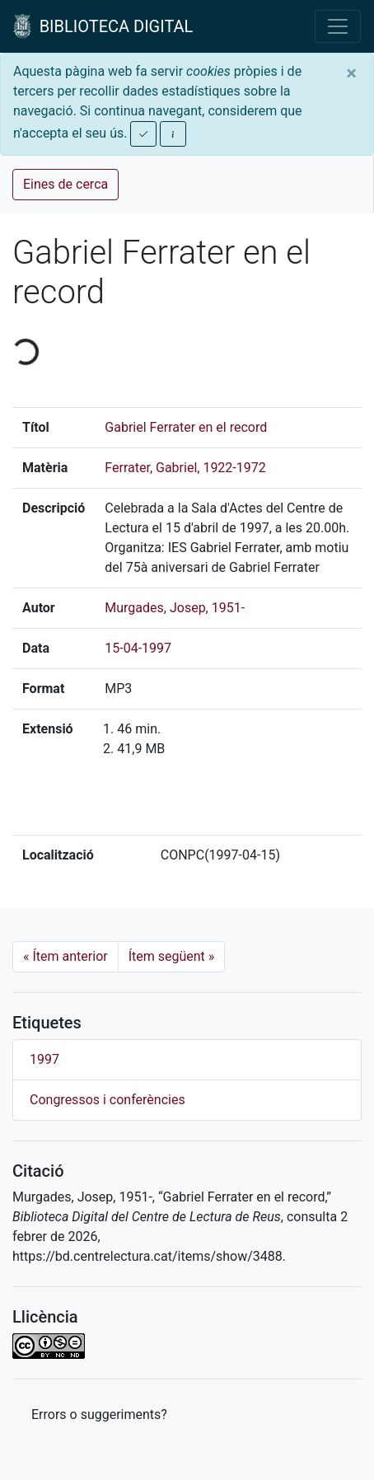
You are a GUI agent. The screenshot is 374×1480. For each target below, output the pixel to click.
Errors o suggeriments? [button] (99, 1414)
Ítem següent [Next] (172, 956)
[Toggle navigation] (338, 26)
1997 (44, 1059)
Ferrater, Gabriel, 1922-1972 (185, 467)
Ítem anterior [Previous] (65, 956)
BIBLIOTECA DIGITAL (103, 26)
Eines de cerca (65, 184)
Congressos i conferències (107, 1100)
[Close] (351, 73)
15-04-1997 (138, 648)
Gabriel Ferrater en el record (186, 427)
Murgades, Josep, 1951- (175, 608)
